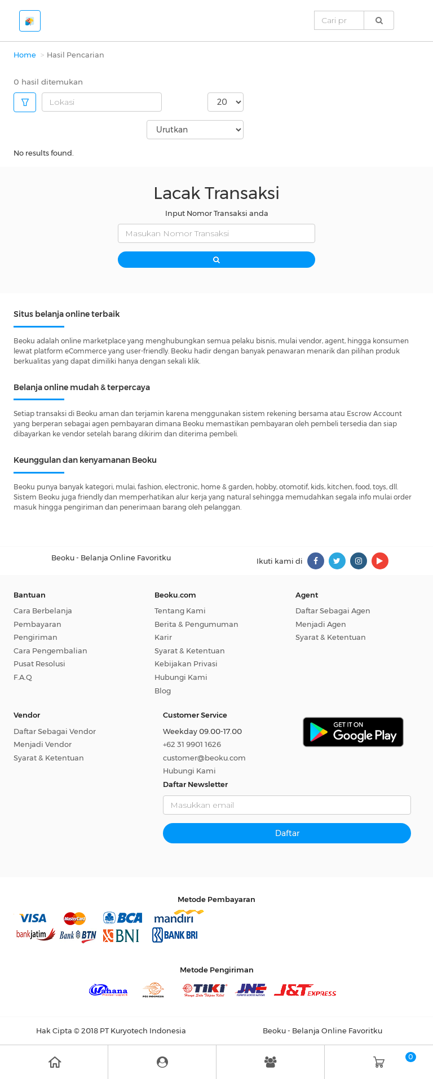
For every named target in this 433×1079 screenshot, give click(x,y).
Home (25, 54)
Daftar (287, 833)
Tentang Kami (180, 610)
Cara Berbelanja (43, 610)
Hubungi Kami (180, 677)
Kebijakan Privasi (186, 663)
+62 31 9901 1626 (192, 744)
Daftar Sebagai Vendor (55, 731)
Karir (163, 637)
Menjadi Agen (320, 624)
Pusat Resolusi (39, 663)
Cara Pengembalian (50, 650)
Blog (162, 690)
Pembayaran (37, 624)
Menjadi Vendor (43, 744)
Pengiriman (36, 637)
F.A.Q (23, 677)
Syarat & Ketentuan (189, 650)
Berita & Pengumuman (196, 624)
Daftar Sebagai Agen (332, 610)
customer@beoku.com (204, 757)
